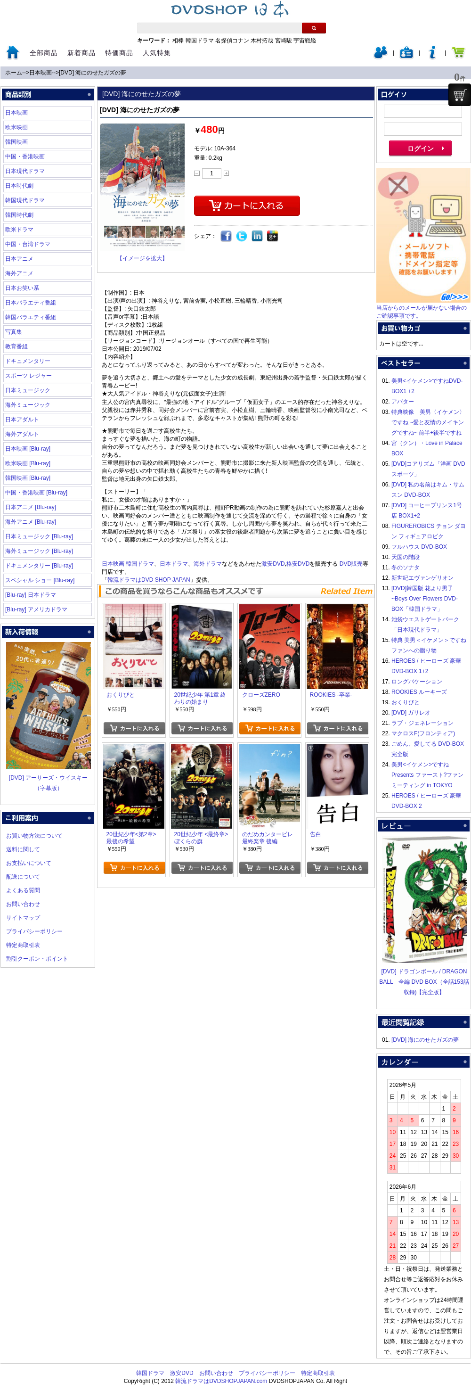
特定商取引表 (23, 945)
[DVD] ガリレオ (410, 712)
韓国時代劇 (19, 215)
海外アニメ (19, 273)
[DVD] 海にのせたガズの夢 (92, 72)
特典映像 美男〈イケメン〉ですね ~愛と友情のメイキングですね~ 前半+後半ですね (428, 422)
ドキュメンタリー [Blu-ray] (39, 565)
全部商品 (44, 53)
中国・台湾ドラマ (27, 244)
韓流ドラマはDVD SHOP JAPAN (148, 579)
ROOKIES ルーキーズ (419, 692)
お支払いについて (28, 863)
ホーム (13, 72)
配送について (23, 876)
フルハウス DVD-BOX (419, 546)
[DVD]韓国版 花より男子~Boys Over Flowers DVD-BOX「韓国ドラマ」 (424, 598)
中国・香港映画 (25, 156)
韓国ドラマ (200, 40)
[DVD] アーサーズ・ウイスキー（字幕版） (48, 777)
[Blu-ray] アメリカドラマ (36, 609)
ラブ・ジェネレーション (422, 723)
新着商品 (81, 53)
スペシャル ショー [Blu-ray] (39, 580)
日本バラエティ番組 (30, 302)
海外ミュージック (27, 405)
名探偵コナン (232, 40)
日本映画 (40, 72)
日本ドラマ (174, 563)
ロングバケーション (416, 681)
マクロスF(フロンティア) (423, 733)
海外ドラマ (208, 563)
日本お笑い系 (22, 288)
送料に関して (23, 849)
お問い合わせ (23, 904)
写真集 (13, 332)
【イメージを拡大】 (142, 258)
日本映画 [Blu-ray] (27, 448)
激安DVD (272, 563)
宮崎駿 (283, 40)
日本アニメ (19, 258)
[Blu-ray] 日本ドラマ (30, 595)
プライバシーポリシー (34, 931)
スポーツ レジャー (28, 375)
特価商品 (119, 53)
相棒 (178, 40)
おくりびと (405, 702)
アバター (402, 401)
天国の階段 (405, 557)
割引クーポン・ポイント (37, 958)
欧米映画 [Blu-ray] (27, 463)
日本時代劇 (19, 185)
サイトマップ (23, 917)
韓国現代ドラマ (25, 200)
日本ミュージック (27, 390)
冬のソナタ (405, 567)
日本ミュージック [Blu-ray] (39, 536)
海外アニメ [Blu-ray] (30, 522)
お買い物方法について (34, 835)
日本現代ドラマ (25, 171)
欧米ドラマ (19, 229)
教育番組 (16, 346)
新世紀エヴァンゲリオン (422, 578)
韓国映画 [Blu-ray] (27, 478)
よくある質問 (23, 890)
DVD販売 (351, 563)
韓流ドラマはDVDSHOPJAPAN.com (221, 1381)
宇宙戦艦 (304, 40)
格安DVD (297, 563)
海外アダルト (22, 434)
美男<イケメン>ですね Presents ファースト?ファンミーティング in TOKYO (427, 775)
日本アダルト (22, 419)
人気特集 (157, 53)
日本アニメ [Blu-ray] (30, 507)
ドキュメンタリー (27, 361)
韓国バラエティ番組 (30, 317)
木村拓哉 (262, 40)
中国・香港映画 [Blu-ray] (36, 492)
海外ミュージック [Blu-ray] (39, 551)
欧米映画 (16, 127)
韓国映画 (16, 142)
